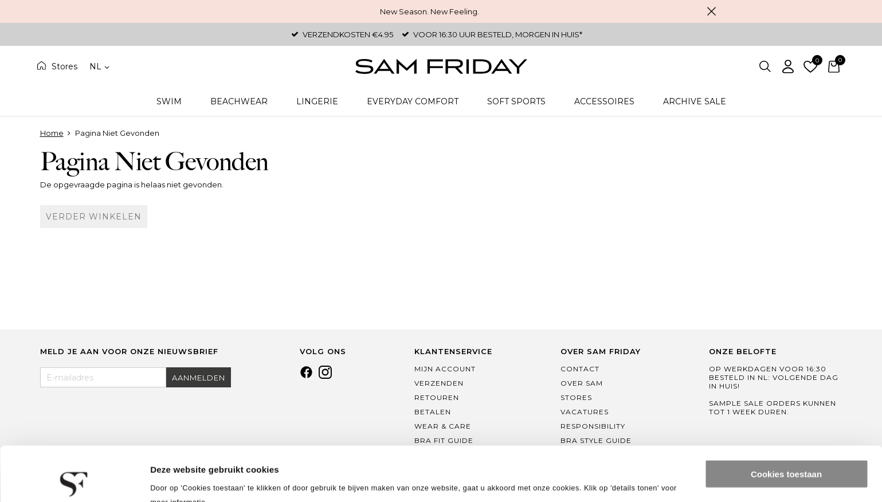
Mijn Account (445, 368)
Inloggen (788, 66)
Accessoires (604, 101)
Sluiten (712, 11)
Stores (64, 66)
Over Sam (581, 383)
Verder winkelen (94, 216)
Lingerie (317, 101)
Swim (169, 101)
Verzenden (439, 383)
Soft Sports (516, 101)
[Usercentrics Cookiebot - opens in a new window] (74, 479)
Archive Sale (694, 101)
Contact (579, 368)
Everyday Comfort (412, 101)
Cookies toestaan (786, 420)
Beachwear (239, 101)
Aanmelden (198, 377)
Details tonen (177, 479)
